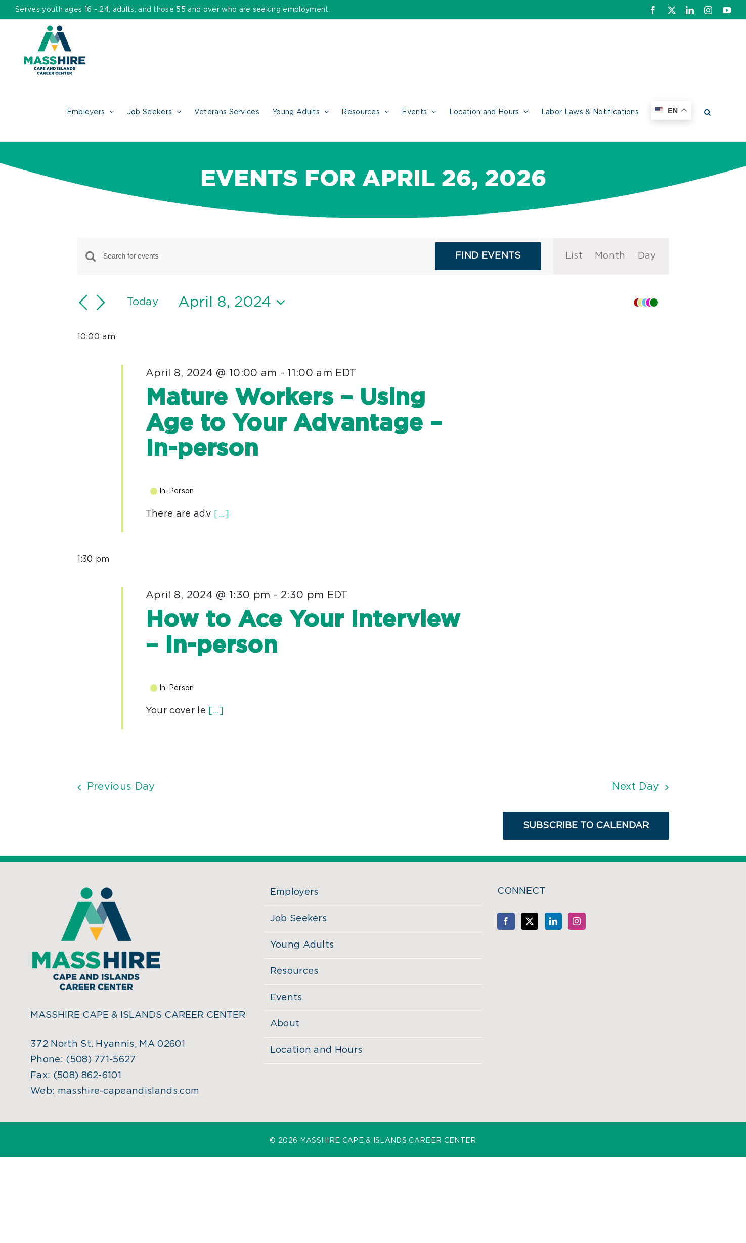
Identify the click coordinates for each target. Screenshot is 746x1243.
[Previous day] (83, 302)
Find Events (488, 256)
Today (142, 302)
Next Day (636, 787)
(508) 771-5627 (101, 1059)
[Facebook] (505, 921)
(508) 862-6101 (87, 1075)
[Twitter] (529, 921)
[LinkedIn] (553, 921)
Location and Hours (316, 1050)
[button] (707, 110)
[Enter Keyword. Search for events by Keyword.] (263, 256)
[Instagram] (576, 921)
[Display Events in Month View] (610, 256)
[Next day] (101, 302)
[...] (221, 514)
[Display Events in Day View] (647, 256)
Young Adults (302, 945)
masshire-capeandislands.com (129, 1091)
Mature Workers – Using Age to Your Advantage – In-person (294, 423)
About (285, 1023)
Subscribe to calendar (586, 825)
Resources (294, 971)
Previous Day (121, 787)
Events (286, 997)
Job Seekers (298, 918)
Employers (294, 892)
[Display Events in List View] (574, 256)
